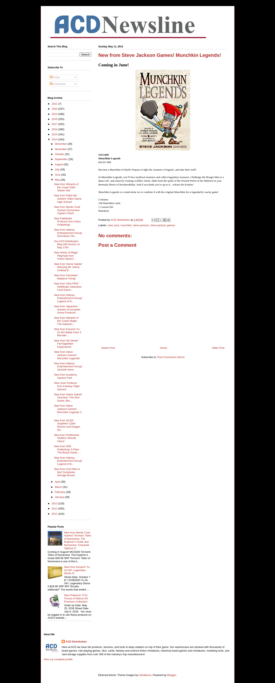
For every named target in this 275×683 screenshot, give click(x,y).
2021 (55, 103)
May (57, 179)
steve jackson (141, 225)
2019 (55, 114)
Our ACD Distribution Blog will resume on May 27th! (67, 244)
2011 (55, 513)
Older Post (218, 347)
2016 (55, 129)
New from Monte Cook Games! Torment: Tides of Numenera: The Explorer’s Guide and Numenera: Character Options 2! (77, 540)
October (60, 154)
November (61, 149)
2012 (55, 508)
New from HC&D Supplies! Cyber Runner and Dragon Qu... (67, 425)
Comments (58, 83)
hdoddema (145, 675)
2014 (55, 139)
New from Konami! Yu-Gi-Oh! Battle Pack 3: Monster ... (68, 332)
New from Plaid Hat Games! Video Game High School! (68, 198)
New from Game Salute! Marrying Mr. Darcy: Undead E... (68, 267)
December (61, 143)
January (60, 497)
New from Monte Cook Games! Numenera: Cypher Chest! (67, 210)
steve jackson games (162, 225)
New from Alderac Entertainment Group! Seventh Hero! (68, 366)
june (116, 225)
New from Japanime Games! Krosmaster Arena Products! (67, 309)
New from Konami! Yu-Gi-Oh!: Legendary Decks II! (77, 570)
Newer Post (108, 347)
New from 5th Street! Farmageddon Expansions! (66, 343)
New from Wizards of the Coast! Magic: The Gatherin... (66, 321)
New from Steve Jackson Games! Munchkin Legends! (67, 355)
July (57, 169)
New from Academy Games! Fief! (65, 376)
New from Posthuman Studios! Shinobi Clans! (66, 438)
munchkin (126, 225)
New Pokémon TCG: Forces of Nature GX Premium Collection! (76, 598)
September (61, 159)
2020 (55, 108)
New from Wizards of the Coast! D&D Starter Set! (66, 187)
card (110, 225)
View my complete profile (58, 659)
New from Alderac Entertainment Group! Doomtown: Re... (68, 232)
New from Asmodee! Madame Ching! (66, 277)
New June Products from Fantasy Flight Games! (67, 386)
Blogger (171, 675)
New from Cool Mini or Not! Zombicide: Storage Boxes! (67, 472)
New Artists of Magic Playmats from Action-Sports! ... (66, 255)
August (59, 164)
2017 (55, 124)
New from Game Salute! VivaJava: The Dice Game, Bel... (68, 397)
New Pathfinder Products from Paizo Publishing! (67, 221)
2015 (55, 134)
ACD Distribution (76, 641)
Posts (55, 77)
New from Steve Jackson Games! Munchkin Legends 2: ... (68, 410)
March (59, 486)
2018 (55, 119)
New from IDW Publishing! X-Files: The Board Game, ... (67, 449)
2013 (55, 503)
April (58, 481)
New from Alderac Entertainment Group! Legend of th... (68, 298)
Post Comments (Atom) (170, 357)
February (60, 492)
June (58, 174)
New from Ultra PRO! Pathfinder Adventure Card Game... (68, 286)
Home (163, 347)
